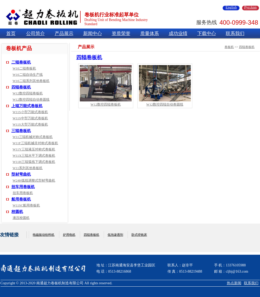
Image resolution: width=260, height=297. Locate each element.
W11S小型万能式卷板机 (30, 112)
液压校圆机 (21, 218)
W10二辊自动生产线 (28, 75)
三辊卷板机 (21, 131)
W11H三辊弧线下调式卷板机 (34, 162)
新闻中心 (92, 33)
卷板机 (229, 47)
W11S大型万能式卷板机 (30, 124)
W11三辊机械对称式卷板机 (33, 137)
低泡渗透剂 (115, 235)
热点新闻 (234, 283)
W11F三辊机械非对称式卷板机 (35, 143)
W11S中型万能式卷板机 (30, 118)
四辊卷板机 (21, 87)
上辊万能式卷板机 (27, 106)
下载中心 (206, 33)
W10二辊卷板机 (24, 68)
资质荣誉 (121, 33)
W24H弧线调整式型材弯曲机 (34, 180)
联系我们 (235, 33)
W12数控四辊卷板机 (28, 93)
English (231, 7)
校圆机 (17, 212)
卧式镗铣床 (139, 235)
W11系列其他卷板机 (28, 168)
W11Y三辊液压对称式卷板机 (34, 149)
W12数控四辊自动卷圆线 (31, 99)
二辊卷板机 (21, 62)
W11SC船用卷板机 (26, 205)
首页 (11, 33)
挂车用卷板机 (23, 187)
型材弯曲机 (21, 174)
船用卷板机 (21, 199)
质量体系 (149, 33)
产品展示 (64, 33)
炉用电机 (69, 235)
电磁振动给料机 (43, 235)
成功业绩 (178, 33)
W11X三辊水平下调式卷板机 (34, 155)
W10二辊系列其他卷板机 (31, 81)
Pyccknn (250, 7)
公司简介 (35, 33)
